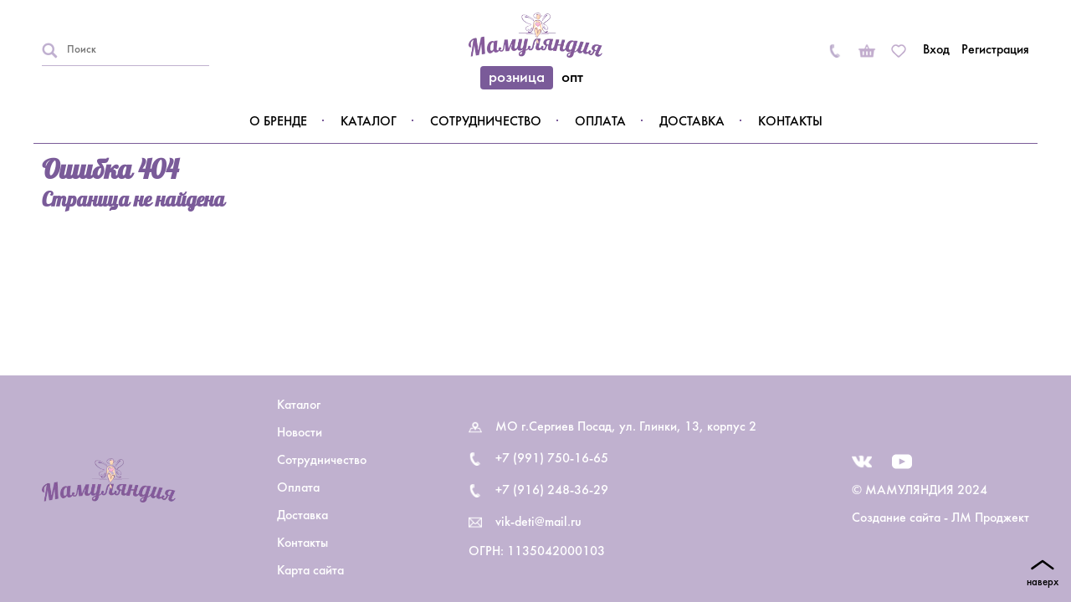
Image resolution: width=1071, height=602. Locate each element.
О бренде (278, 122)
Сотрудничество (485, 122)
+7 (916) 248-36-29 (551, 490)
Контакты (790, 122)
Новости (299, 433)
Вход (936, 50)
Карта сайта (310, 571)
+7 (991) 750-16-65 (551, 459)
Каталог (369, 122)
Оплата (600, 122)
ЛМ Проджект (990, 518)
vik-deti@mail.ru (538, 522)
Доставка (692, 122)
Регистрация (995, 50)
